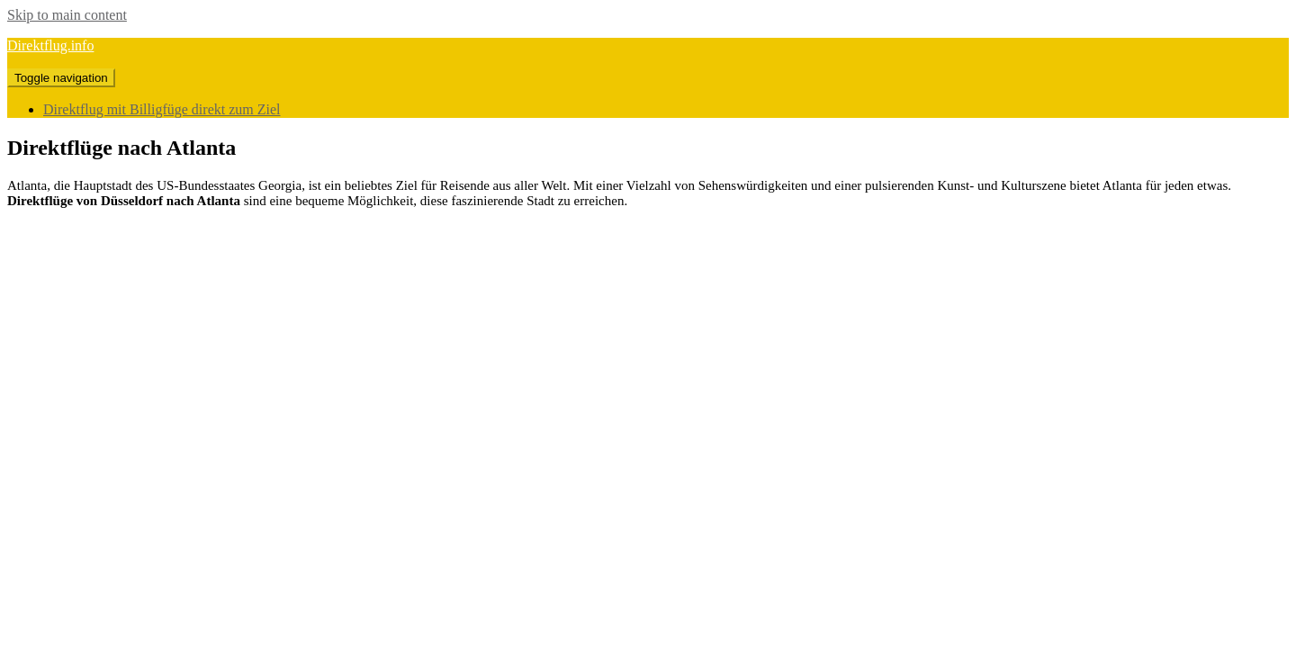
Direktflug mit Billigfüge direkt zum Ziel (162, 109)
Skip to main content (67, 14)
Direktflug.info (50, 45)
